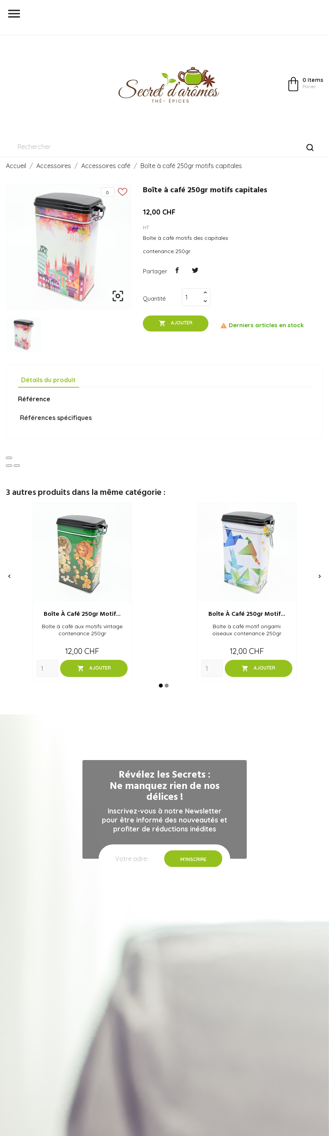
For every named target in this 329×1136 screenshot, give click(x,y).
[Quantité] (191, 297)
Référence (34, 399)
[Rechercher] (164, 146)
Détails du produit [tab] (48, 380)
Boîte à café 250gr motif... (82, 614)
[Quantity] (47, 668)
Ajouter (175, 323)
